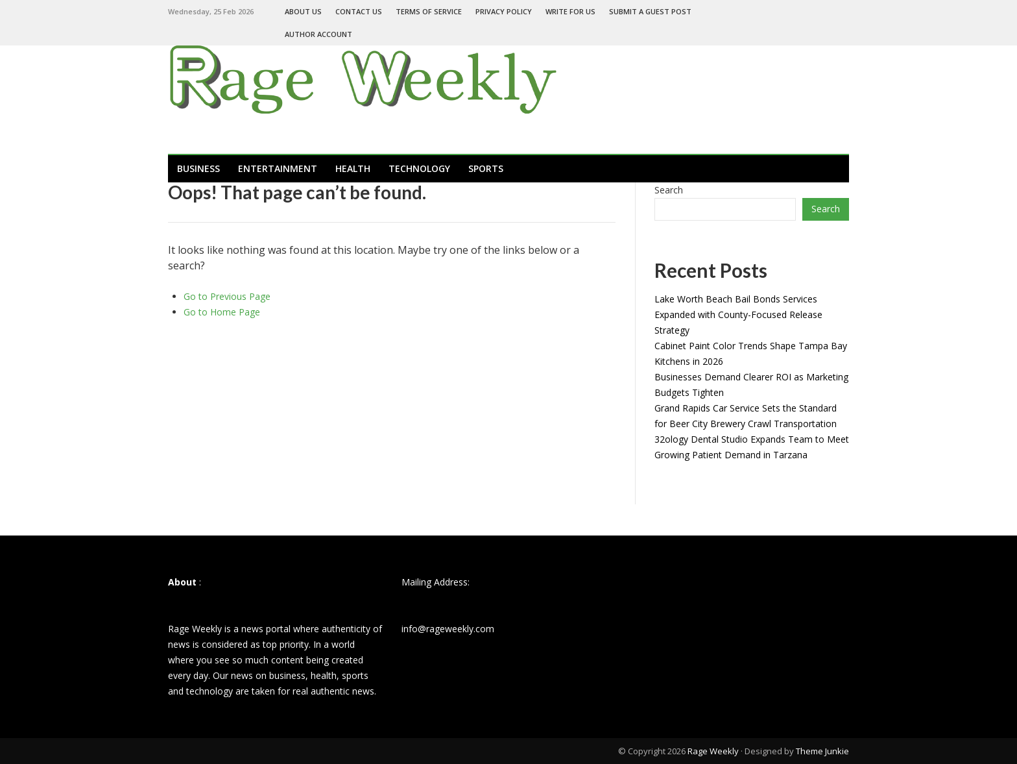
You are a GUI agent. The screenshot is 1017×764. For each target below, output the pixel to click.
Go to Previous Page (227, 296)
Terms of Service (429, 11)
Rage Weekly (713, 751)
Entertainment (277, 168)
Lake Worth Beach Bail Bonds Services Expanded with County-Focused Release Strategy (738, 314)
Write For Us (570, 11)
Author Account (318, 34)
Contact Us (358, 11)
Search (668, 190)
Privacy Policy (503, 11)
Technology (419, 168)
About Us (303, 11)
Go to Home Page (222, 312)
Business (198, 168)
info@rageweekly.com (447, 628)
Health (352, 168)
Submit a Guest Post (650, 11)
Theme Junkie (822, 751)
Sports (485, 168)
